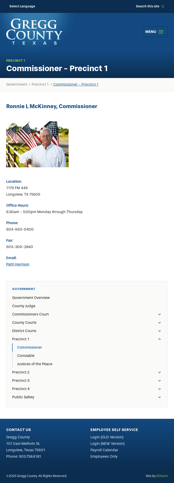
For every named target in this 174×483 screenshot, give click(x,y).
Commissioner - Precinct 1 (75, 84)
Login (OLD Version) (106, 437)
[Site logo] (34, 32)
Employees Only (104, 456)
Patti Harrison (17, 264)
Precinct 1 (40, 84)
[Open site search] (150, 6)
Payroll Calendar (104, 450)
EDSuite (162, 476)
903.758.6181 (30, 456)
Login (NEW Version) (107, 443)
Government (16, 84)
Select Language (22, 6)
